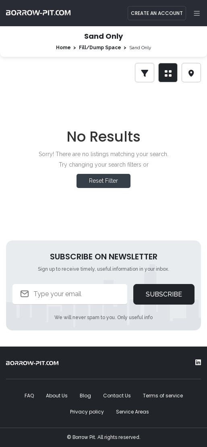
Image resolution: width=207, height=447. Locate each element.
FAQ (29, 395)
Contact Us (117, 395)
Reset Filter (103, 181)
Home (63, 47)
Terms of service (163, 395)
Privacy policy (87, 411)
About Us (57, 395)
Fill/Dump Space (100, 47)
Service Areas (132, 411)
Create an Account (157, 13)
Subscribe (164, 294)
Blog (85, 395)
